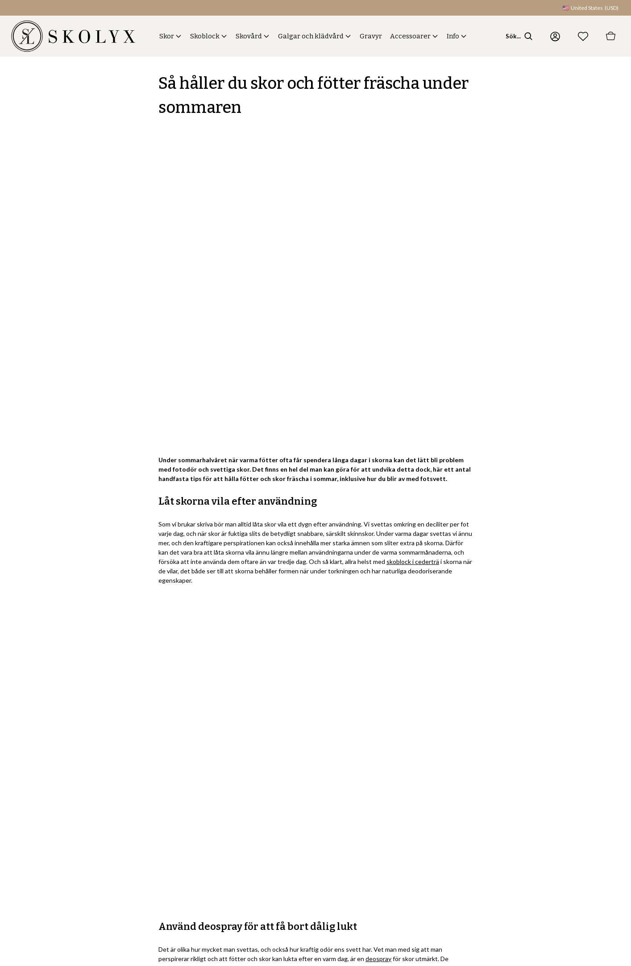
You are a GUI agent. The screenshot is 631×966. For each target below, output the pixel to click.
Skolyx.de (566, 825)
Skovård (249, 36)
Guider (392, 861)
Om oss (475, 755)
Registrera (160, 818)
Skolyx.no (566, 790)
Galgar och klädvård (311, 36)
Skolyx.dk (566, 808)
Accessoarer (410, 36)
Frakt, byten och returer (322, 773)
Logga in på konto (313, 843)
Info (453, 36)
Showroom (480, 808)
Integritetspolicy (487, 825)
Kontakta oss (307, 755)
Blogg (473, 773)
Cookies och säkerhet (494, 843)
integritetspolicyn (87, 843)
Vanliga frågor (309, 790)
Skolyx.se (566, 773)
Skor (166, 36)
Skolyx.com (568, 755)
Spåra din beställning (318, 825)
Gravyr (371, 36)
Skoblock (205, 36)
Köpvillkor (303, 808)
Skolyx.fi (564, 843)
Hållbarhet (479, 790)
